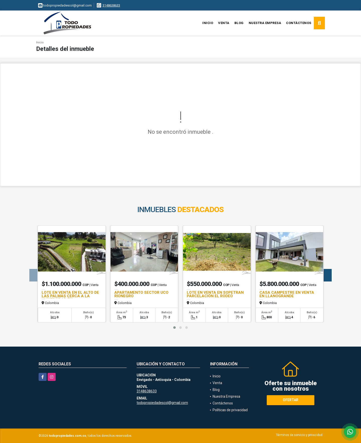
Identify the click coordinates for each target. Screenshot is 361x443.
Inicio (207, 23)
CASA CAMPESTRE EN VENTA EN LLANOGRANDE (286, 294)
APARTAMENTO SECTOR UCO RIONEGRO (141, 294)
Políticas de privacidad (230, 410)
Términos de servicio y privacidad (299, 435)
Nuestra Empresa (265, 23)
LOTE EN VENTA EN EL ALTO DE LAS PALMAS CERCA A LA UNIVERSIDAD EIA (70, 296)
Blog (239, 23)
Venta (223, 23)
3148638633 (111, 5)
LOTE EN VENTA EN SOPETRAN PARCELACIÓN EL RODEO (215, 294)
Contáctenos (298, 23)
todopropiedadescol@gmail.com (162, 403)
